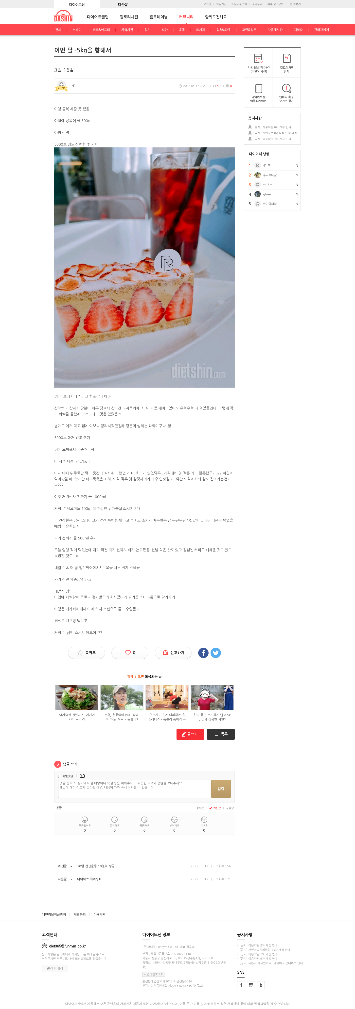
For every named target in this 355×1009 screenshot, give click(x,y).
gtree (267, 194)
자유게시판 (275, 30)
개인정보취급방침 (54, 914)
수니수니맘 (270, 175)
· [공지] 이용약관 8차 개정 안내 (257, 945)
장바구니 (257, 4)
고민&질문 (249, 30)
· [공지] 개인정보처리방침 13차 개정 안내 (263, 949)
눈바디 (76, 30)
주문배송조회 (239, 4)
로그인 (207, 4)
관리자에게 (321, 30)
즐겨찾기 (295, 4)
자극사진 (127, 30)
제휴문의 (80, 914)
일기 (147, 30)
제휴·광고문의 (275, 4)
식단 (165, 30)
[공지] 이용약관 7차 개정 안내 (272, 139)
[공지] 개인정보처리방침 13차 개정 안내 (276, 133)
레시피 (200, 30)
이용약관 (99, 914)
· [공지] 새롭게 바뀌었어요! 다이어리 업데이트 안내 (270, 963)
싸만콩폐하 (270, 204)
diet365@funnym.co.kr (64, 946)
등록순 (200, 808)
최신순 (215, 808)
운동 (182, 30)
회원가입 (221, 4)
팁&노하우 (223, 30)
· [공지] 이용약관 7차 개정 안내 (257, 954)
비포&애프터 (101, 30)
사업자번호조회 (153, 974)
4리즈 (266, 165)
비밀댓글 (67, 776)
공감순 (230, 808)
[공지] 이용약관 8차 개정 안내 (272, 127)
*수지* (267, 184)
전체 (58, 30)
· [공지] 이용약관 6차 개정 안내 (257, 958)
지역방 (298, 30)
